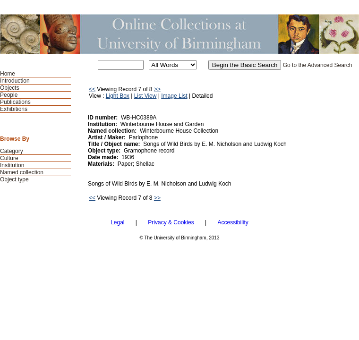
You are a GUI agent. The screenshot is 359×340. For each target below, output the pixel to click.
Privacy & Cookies (171, 222)
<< (92, 89)
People (8, 95)
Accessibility (232, 222)
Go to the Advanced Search (317, 65)
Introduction (15, 80)
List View (145, 96)
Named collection (21, 172)
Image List (174, 96)
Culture (9, 158)
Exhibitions (13, 109)
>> (157, 89)
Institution (12, 165)
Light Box (117, 96)
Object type (14, 179)
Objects (9, 88)
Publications (15, 102)
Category (11, 151)
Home (7, 73)
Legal (117, 222)
